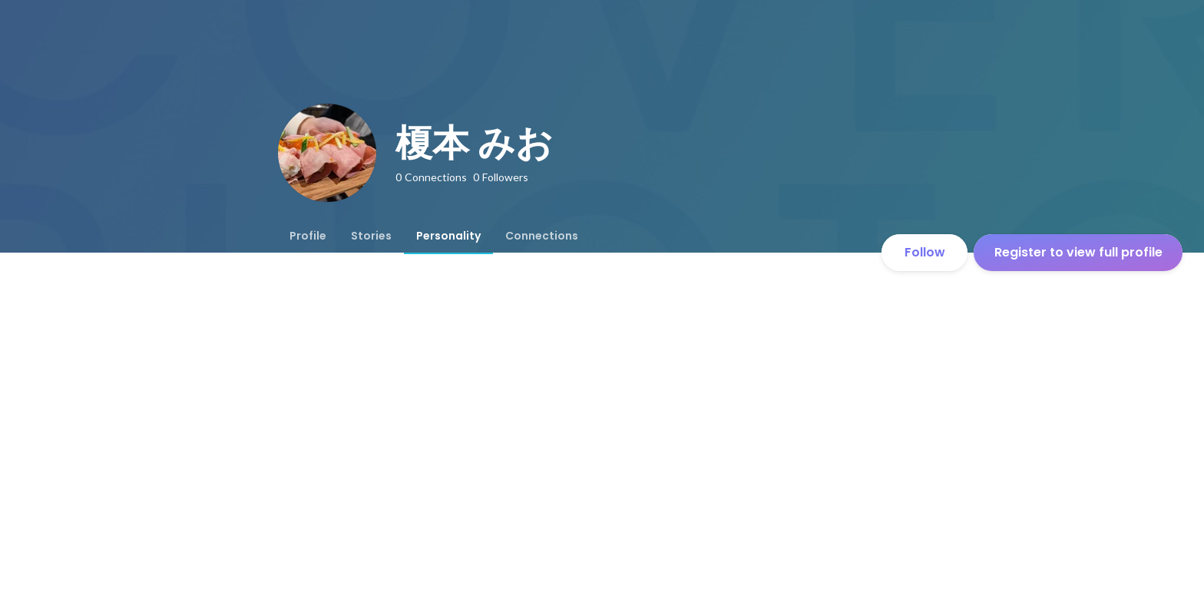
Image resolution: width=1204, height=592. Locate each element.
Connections (541, 235)
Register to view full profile (1078, 252)
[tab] (308, 235)
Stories (371, 235)
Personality (448, 235)
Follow (925, 252)
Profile (307, 235)
